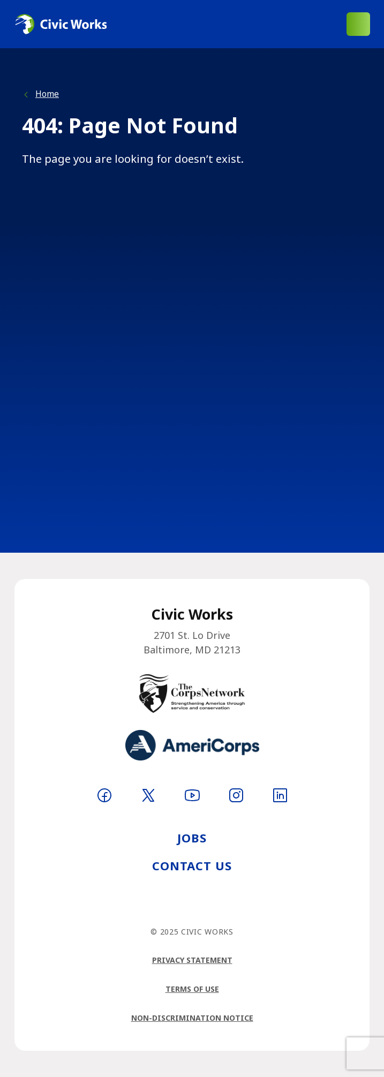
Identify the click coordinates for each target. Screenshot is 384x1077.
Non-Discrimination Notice (192, 1018)
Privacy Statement (192, 960)
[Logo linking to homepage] (60, 24)
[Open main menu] (358, 24)
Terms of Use (192, 989)
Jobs (191, 838)
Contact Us (192, 865)
